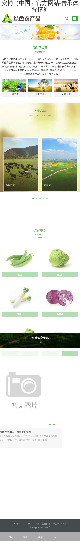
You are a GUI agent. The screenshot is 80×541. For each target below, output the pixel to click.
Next (53, 224)
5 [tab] (47, 224)
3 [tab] (40, 224)
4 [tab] (43, 224)
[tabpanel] (40, 32)
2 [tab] (42, 37)
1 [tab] (38, 37)
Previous (26, 224)
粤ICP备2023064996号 (40, 527)
